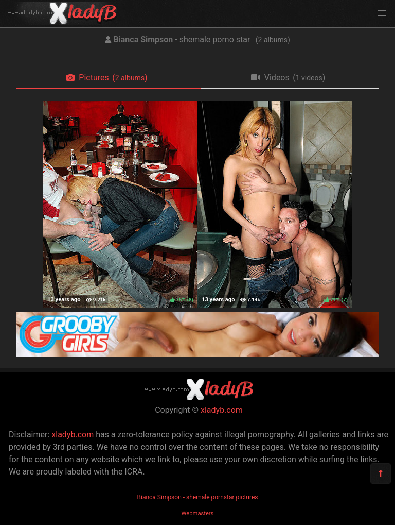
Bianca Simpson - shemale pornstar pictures (197, 497)
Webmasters (198, 513)
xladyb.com (222, 410)
